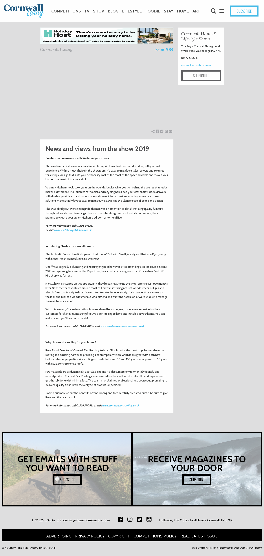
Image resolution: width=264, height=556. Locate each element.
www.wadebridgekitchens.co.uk (72, 230)
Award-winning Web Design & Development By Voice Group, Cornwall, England (227, 548)
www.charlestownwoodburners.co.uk (122, 326)
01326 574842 (45, 520)
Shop (98, 11)
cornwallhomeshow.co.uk (196, 65)
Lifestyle (132, 11)
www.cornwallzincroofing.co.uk (120, 405)
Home (183, 11)
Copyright (119, 536)
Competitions (66, 11)
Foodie (152, 11)
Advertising (59, 536)
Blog (113, 11)
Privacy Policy (89, 536)
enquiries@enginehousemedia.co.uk (85, 520)
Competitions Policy (155, 536)
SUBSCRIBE (244, 11)
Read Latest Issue (199, 536)
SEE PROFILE (201, 75)
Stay (168, 11)
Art (196, 11)
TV (86, 11)
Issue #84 (163, 49)
